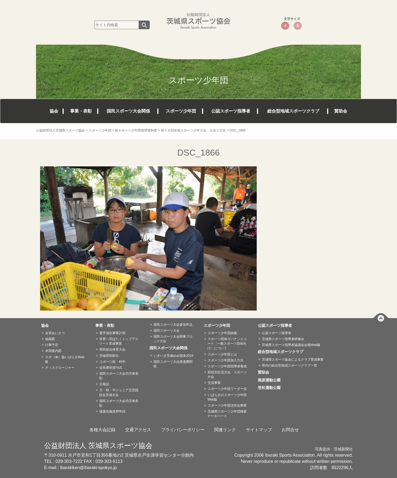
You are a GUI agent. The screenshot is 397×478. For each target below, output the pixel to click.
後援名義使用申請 (112, 411)
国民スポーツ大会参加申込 (173, 325)
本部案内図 (53, 351)
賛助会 (340, 111)
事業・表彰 (81, 111)
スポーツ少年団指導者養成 (227, 366)
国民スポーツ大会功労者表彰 (118, 376)
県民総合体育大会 (112, 349)
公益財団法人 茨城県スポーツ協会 (98, 445)
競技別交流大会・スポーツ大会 (227, 374)
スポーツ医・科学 (112, 362)
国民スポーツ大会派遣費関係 (173, 364)
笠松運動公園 (271, 387)
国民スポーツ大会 (167, 330)
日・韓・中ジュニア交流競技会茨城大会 (118, 392)
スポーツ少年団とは (222, 354)
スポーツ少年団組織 (222, 333)
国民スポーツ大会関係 (128, 111)
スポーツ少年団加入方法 (225, 360)
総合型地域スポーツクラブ (293, 111)
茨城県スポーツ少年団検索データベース (227, 414)
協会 (54, 111)
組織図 (50, 339)
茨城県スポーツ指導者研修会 (283, 339)
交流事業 (214, 383)
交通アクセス (138, 429)
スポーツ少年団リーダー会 (227, 389)
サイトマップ (259, 429)
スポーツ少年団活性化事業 (227, 405)
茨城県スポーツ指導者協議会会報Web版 (291, 345)
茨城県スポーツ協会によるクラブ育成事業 (293, 359)
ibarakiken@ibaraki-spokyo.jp (88, 467)
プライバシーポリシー (182, 429)
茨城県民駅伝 (109, 356)
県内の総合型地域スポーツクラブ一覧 (289, 365)
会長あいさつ (55, 333)
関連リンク (225, 429)
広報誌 (104, 384)
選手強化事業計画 (112, 333)
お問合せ (290, 429)
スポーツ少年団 (181, 111)
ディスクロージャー (59, 368)
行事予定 (51, 345)
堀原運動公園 (271, 380)
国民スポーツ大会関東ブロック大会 (173, 339)
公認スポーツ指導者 (230, 111)
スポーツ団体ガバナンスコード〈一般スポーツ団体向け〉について (227, 343)
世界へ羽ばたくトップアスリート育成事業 (118, 341)
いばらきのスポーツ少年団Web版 (227, 397)
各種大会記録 (102, 429)
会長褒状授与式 (110, 368)
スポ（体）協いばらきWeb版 (64, 359)
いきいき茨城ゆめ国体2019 (173, 356)
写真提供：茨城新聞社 (334, 449)
